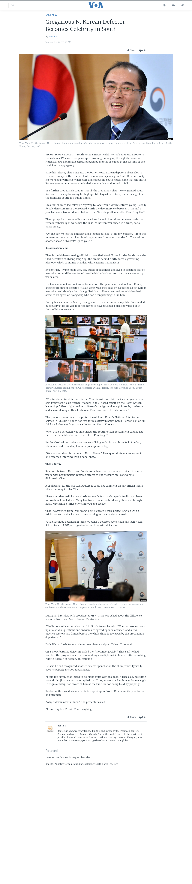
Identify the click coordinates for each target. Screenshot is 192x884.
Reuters (53, 36)
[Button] (131, 50)
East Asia (51, 15)
